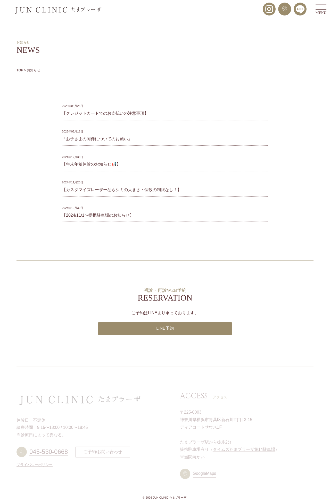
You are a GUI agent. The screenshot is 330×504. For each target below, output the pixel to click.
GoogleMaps (204, 474)
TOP (19, 70)
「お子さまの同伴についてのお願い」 (97, 139)
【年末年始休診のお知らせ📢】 (91, 164)
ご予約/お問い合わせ (103, 453)
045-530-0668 (48, 452)
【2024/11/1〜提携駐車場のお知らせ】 (98, 215)
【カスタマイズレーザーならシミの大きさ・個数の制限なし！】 (122, 190)
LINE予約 (165, 328)
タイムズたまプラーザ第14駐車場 (244, 450)
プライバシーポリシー (34, 466)
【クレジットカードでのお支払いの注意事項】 (105, 114)
